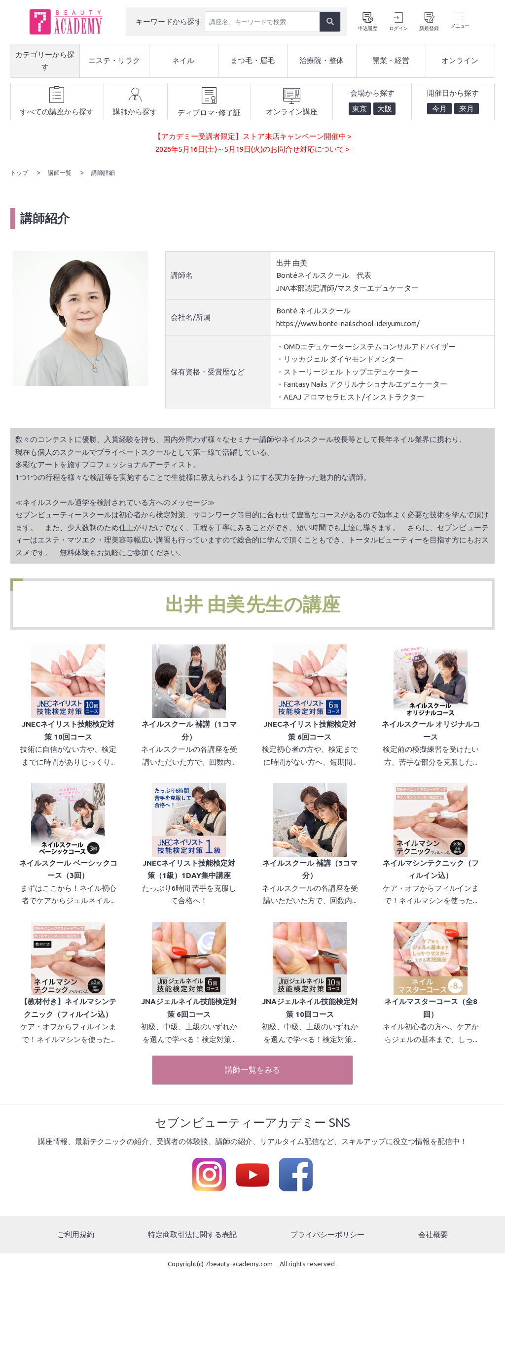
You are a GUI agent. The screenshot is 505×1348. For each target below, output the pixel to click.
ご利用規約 (75, 1308)
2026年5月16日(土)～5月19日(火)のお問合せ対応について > (252, 149)
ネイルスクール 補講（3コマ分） (310, 918)
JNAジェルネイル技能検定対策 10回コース (310, 1081)
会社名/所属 (191, 316)
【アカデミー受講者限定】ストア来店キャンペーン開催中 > (253, 136)
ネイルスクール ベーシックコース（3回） (68, 918)
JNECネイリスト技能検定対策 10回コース (68, 754)
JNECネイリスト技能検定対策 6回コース (309, 754)
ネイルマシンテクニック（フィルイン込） (431, 918)
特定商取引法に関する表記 (192, 1308)
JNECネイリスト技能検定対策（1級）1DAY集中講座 (189, 918)
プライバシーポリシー (327, 1308)
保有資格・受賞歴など (208, 370)
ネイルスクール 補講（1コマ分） (189, 754)
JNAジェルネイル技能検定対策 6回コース (189, 1081)
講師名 (182, 274)
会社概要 (433, 1308)
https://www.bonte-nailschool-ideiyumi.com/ (353, 322)
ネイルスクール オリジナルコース (431, 754)
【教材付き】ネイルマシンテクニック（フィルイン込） (68, 1081)
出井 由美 (205, 603)
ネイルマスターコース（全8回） (430, 1081)
